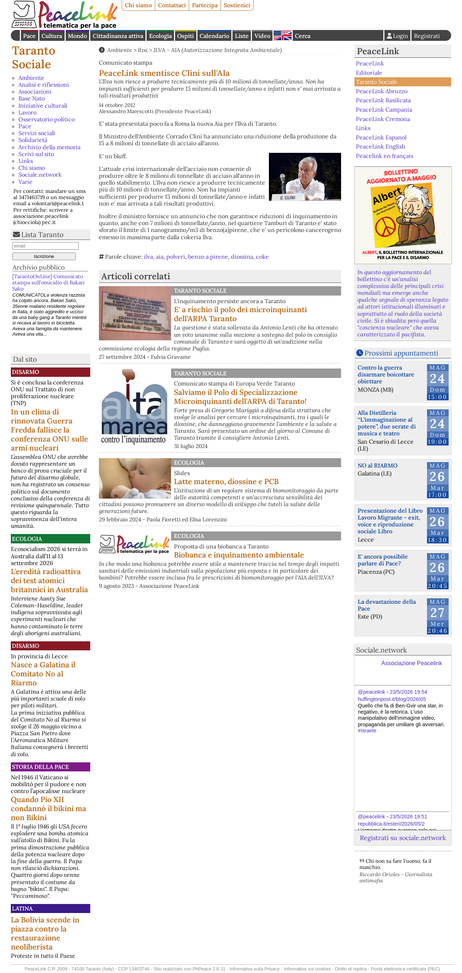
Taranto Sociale (33, 57)
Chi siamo (138, 5)
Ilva (143, 49)
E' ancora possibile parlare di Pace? (383, 560)
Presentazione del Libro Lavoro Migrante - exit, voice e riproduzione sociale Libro (390, 521)
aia (160, 256)
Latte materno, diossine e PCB (226, 481)
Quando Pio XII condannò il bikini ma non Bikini (48, 808)
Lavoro (27, 112)
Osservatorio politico (46, 119)
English (283, 35)
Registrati (427, 35)
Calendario (214, 35)
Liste (242, 35)
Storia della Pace (40, 766)
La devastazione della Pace (387, 605)
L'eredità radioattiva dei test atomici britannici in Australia (49, 580)
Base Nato (31, 98)
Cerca (302, 35)
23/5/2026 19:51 (408, 816)
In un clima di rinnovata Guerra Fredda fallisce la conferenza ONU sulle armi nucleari (49, 430)
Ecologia (160, 35)
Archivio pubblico (39, 267)
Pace (29, 35)
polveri (175, 256)
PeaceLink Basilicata (383, 100)
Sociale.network (40, 174)
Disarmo (25, 371)
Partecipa (205, 5)
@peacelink (371, 692)
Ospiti (185, 35)
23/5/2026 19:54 (408, 692)
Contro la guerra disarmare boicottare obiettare (386, 374)
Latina (22, 908)
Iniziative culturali (42, 105)
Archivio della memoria (49, 147)
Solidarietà (32, 139)
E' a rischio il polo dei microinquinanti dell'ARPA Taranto (240, 314)
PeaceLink (378, 51)
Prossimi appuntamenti (401, 353)
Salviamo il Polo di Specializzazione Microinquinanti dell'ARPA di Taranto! (240, 396)
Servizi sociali (36, 133)
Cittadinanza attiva (118, 35)
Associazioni (35, 91)
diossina (242, 256)
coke (262, 256)
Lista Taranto (42, 234)
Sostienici (237, 5)
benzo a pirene (208, 256)
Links (25, 160)
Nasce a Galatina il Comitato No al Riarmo (43, 674)
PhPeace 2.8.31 (209, 969)
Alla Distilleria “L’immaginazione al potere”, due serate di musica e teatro (387, 423)
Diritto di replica (351, 969)
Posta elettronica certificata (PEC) (405, 969)
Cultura (52, 35)
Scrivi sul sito (36, 154)
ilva (148, 256)
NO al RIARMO (377, 465)
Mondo (77, 35)
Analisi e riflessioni (43, 84)
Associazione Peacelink (412, 663)
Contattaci (172, 5)
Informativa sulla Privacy (255, 969)
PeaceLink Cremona (383, 118)
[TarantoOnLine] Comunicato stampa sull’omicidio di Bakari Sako (48, 282)
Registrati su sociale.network (403, 838)
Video (262, 35)
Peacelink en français (384, 155)
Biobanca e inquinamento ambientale (239, 555)
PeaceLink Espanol (381, 137)
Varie (25, 181)
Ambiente (31, 77)
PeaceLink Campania (384, 109)
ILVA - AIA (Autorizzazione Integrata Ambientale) (217, 49)
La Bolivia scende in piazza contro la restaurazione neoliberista (45, 933)
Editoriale (369, 72)
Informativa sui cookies (307, 969)
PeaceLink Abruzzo (381, 91)
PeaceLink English (380, 146)
